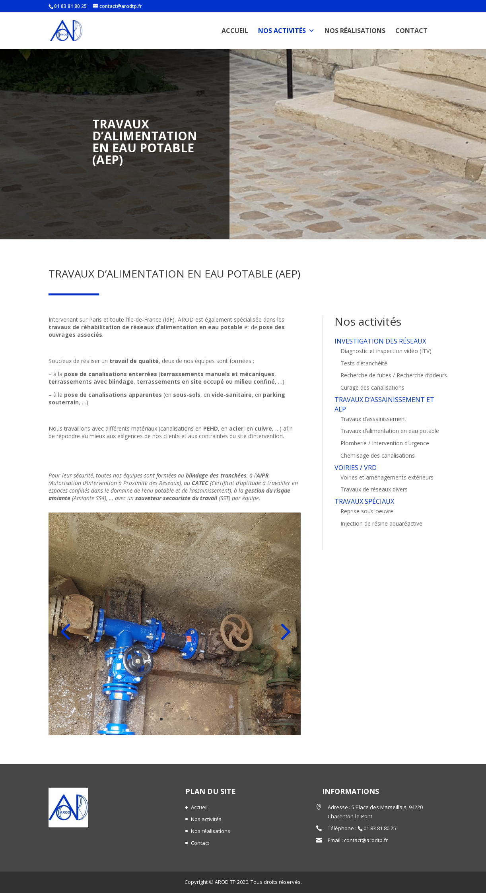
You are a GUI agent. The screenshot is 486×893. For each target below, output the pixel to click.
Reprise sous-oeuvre (366, 858)
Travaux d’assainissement (373, 766)
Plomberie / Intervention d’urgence (384, 790)
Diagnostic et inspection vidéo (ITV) (386, 698)
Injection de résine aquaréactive (381, 870)
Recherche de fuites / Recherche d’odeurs (393, 722)
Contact (411, 30)
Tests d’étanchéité (363, 710)
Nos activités (286, 30)
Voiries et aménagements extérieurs (387, 824)
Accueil (235, 30)
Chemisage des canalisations (377, 802)
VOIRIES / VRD (355, 814)
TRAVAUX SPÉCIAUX (364, 848)
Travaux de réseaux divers (374, 836)
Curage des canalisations (372, 734)
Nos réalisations (355, 30)
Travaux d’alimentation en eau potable (389, 778)
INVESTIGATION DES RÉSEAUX (380, 688)
